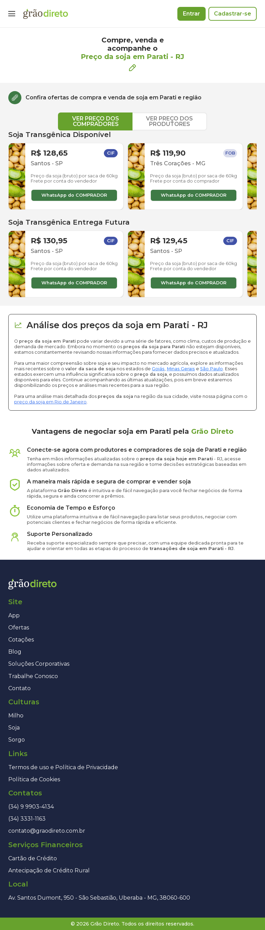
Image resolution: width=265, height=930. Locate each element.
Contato (19, 688)
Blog (14, 651)
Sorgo (16, 739)
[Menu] (12, 14)
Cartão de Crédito (32, 858)
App (14, 615)
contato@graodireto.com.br (46, 831)
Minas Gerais (181, 368)
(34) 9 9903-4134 (31, 806)
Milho (15, 715)
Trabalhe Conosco (33, 676)
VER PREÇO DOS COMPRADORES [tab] (95, 121)
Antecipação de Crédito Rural (49, 870)
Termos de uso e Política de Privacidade (63, 767)
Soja (14, 727)
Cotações (21, 639)
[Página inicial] (45, 14)
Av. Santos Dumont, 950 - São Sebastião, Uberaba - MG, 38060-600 (99, 897)
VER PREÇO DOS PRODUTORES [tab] (169, 121)
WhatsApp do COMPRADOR (74, 195)
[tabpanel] (132, 213)
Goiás (158, 368)
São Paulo (211, 368)
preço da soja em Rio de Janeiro (50, 401)
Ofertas (18, 627)
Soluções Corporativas (38, 663)
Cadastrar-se (232, 13)
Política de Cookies (34, 779)
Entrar (191, 13)
